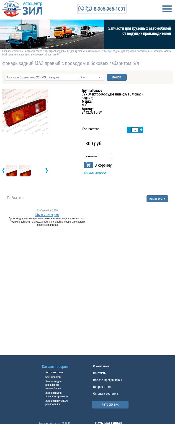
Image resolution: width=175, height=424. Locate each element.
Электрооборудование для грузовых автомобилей (73, 51)
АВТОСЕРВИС (110, 404)
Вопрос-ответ (102, 386)
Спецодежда (53, 377)
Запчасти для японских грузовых (56, 394)
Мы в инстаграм (47, 215)
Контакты (99, 373)
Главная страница (12, 51)
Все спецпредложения (107, 380)
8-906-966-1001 (110, 8)
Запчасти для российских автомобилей (53, 384)
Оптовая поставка (95, 173)
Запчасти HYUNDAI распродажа (56, 402)
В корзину (103, 165)
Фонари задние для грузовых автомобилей (128, 51)
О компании (101, 366)
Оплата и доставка (105, 393)
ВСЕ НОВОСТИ (157, 198)
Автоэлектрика (33, 51)
